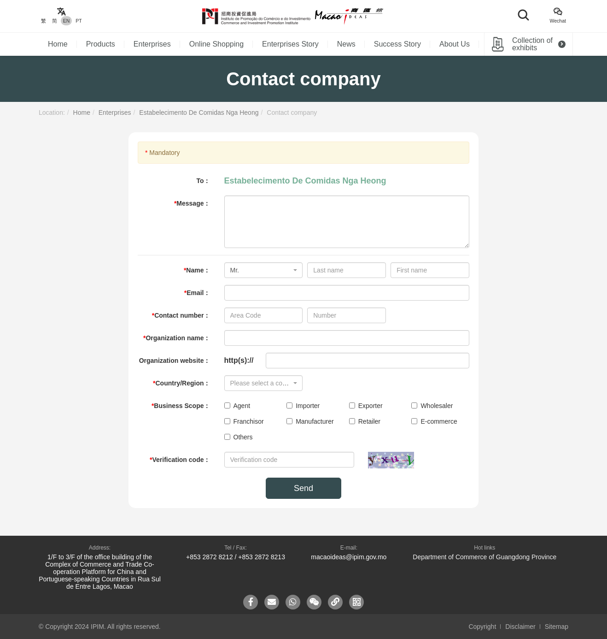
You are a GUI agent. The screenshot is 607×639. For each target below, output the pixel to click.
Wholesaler (432, 405)
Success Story (397, 44)
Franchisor (244, 421)
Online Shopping (216, 44)
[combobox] (263, 270)
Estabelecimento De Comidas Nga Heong (198, 112)
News (346, 44)
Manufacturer (309, 421)
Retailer (364, 421)
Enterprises (152, 44)
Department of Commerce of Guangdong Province (484, 557)
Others (238, 437)
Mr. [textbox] (234, 270)
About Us (454, 44)
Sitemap (556, 626)
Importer (303, 405)
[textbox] (261, 383)
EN (66, 21)
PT (79, 21)
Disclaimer (520, 626)
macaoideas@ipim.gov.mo (348, 557)
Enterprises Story (290, 44)
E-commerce (434, 421)
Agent (237, 405)
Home (58, 44)
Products (100, 44)
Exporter (366, 405)
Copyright (482, 626)
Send (303, 488)
